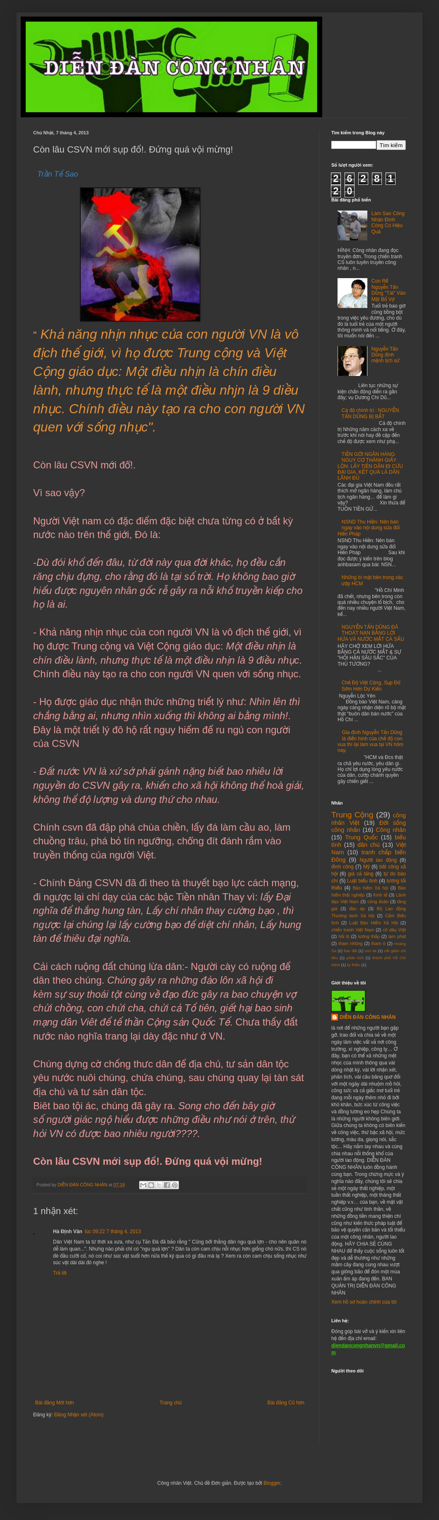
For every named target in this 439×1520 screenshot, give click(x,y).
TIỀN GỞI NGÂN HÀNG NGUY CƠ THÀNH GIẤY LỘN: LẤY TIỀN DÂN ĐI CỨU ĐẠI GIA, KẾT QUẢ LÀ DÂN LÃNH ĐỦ (370, 466)
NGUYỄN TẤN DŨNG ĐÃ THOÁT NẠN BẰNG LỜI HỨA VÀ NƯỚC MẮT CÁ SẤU (371, 633)
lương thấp (369, 936)
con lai (370, 950)
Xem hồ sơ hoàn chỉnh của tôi (364, 1302)
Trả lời (60, 1273)
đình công (342, 867)
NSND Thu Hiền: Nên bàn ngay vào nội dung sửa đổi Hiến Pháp (369, 528)
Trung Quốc (361, 837)
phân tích (355, 957)
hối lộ (343, 936)
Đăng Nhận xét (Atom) (79, 1415)
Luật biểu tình (362, 881)
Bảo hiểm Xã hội (370, 887)
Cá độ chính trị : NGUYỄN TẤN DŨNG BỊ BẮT (370, 413)
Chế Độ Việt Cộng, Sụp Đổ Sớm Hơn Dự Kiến (371, 685)
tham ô (378, 943)
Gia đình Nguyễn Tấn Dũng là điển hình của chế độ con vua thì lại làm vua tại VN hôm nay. (370, 741)
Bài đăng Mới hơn (54, 1403)
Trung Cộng (352, 814)
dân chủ (368, 844)
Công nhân (391, 830)
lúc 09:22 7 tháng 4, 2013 (113, 1231)
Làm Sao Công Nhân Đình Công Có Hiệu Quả (388, 222)
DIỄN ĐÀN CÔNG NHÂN (368, 1017)
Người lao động (378, 860)
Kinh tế (380, 894)
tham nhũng (350, 943)
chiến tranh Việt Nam (352, 929)
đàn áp (357, 908)
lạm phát (397, 936)
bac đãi (350, 950)
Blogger (271, 1483)
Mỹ (366, 867)
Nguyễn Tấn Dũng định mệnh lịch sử (385, 355)
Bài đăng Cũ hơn (286, 1403)
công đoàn (377, 901)
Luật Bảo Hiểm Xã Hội (373, 922)
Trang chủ (170, 1403)
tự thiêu (353, 964)
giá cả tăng (361, 874)
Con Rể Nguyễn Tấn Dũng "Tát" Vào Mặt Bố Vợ (388, 290)
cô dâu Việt (394, 929)
